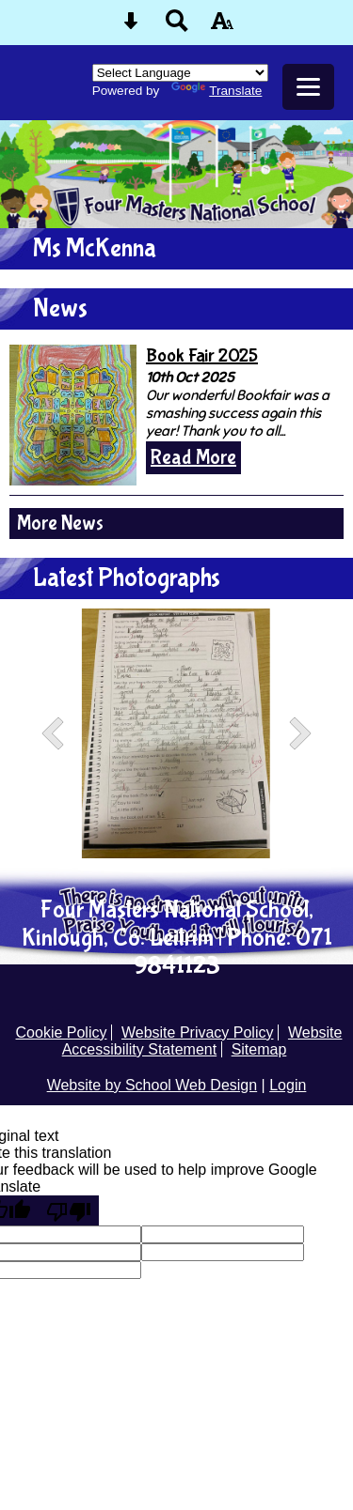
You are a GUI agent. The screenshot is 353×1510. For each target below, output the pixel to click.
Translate (216, 91)
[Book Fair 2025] (72, 415)
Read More (193, 458)
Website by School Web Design (152, 1085)
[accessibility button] (222, 27)
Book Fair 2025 (202, 355)
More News (60, 523)
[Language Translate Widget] (180, 73)
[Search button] (177, 27)
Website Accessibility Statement (202, 1041)
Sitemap (259, 1049)
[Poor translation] (69, 1210)
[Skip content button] (131, 27)
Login (287, 1085)
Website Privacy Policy (197, 1032)
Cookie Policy (61, 1032)
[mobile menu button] (308, 87)
